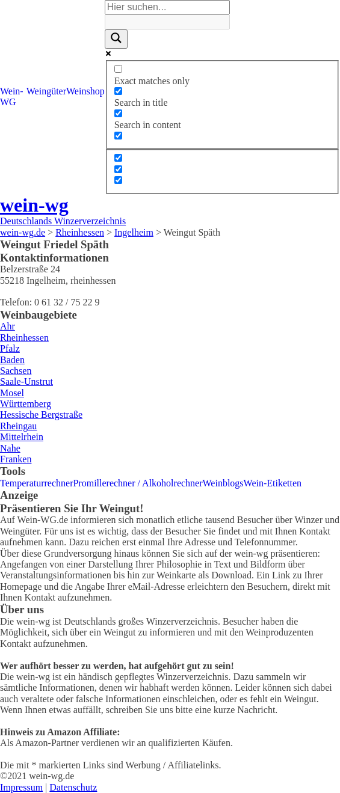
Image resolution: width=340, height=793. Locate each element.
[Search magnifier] (116, 39)
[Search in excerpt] (118, 135)
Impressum (21, 787)
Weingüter (46, 91)
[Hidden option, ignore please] (118, 158)
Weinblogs (223, 483)
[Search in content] (118, 113)
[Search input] (167, 7)
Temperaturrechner (36, 483)
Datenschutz (73, 787)
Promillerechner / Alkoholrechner (137, 483)
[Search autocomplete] (167, 21)
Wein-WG (11, 96)
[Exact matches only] (118, 69)
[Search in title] (118, 91)
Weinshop (85, 91)
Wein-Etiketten (272, 483)
